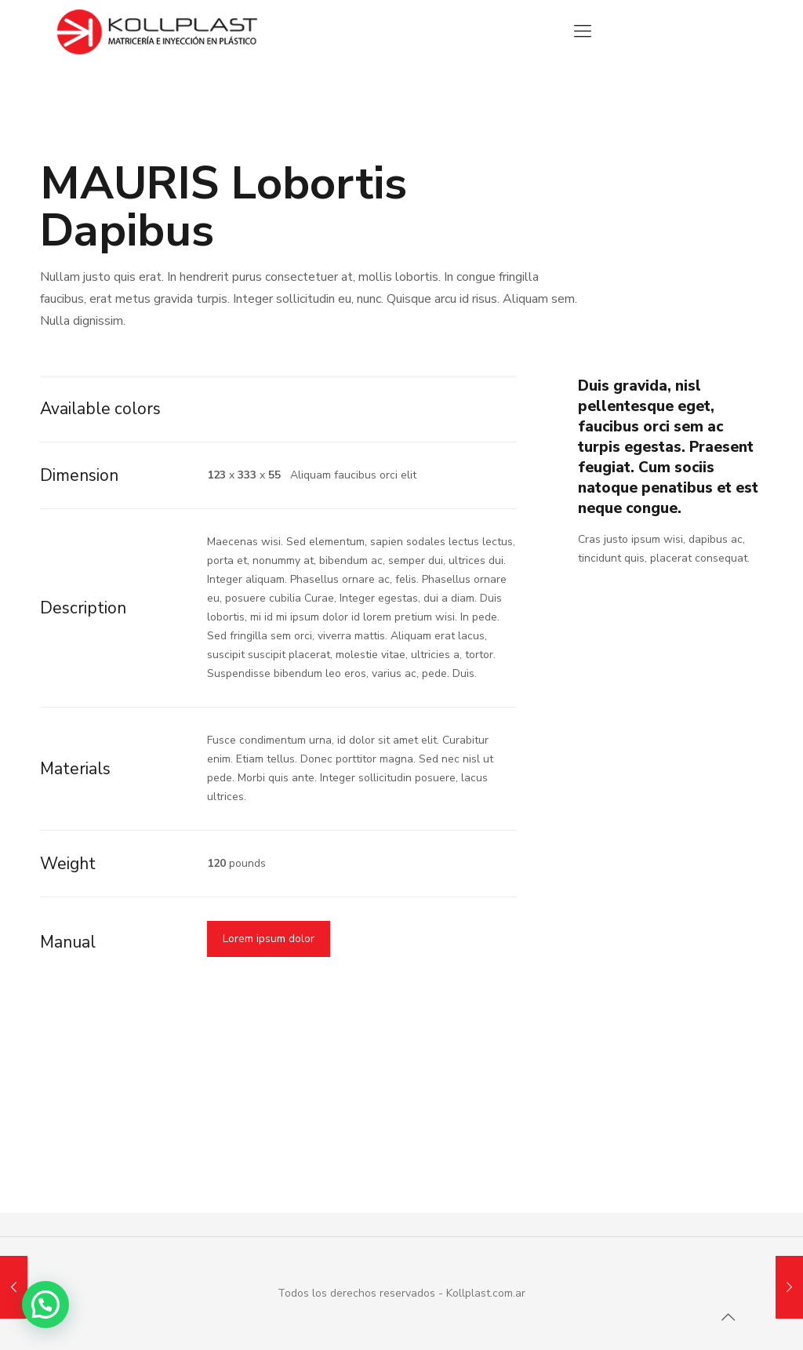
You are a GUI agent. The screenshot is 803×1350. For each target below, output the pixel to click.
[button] (45, 1304)
